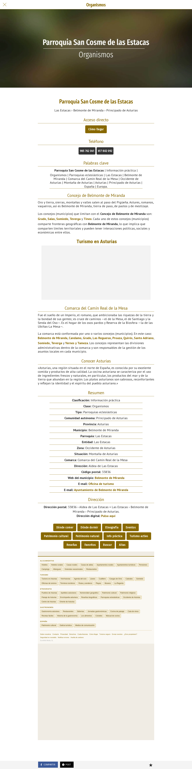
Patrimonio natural (87, 536)
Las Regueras (102, 338)
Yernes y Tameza (76, 343)
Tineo (88, 219)
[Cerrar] (4, 4)
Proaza (117, 338)
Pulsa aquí (108, 516)
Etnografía (111, 527)
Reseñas (71, 545)
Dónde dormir (89, 527)
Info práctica (114, 536)
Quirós (128, 338)
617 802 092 (105, 151)
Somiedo (62, 219)
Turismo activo (139, 536)
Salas (51, 219)
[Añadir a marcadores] (150, 764)
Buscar (107, 545)
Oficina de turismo (101, 484)
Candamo (75, 338)
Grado (42, 219)
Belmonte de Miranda (52, 338)
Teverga (75, 219)
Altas (122, 545)
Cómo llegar (96, 129)
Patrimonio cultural (56, 536)
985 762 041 (87, 151)
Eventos (131, 527)
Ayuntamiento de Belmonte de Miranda (101, 490)
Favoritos (90, 545)
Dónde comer (64, 527)
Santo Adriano (144, 338)
